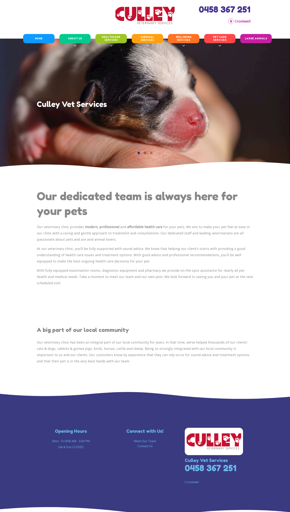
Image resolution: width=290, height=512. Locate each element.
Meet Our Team (145, 441)
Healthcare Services (111, 38)
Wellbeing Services (184, 38)
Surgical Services (147, 38)
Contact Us (145, 446)
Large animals (256, 38)
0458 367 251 (224, 9)
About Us (75, 38)
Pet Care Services (220, 38)
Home (39, 38)
